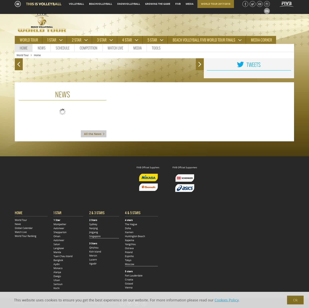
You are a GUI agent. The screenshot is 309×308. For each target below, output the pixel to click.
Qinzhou (93, 247)
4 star (127, 40)
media (189, 4)
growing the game (157, 4)
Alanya (57, 272)
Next (201, 62)
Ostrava (129, 248)
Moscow (129, 264)
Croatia (129, 279)
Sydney (93, 224)
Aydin (56, 264)
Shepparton (59, 232)
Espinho (129, 256)
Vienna (129, 287)
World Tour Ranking (25, 236)
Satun (56, 244)
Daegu (57, 276)
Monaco (57, 268)
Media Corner (261, 40)
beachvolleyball (100, 4)
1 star (51, 40)
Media (137, 48)
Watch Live (115, 48)
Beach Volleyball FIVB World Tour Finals (204, 40)
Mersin (93, 255)
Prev (18, 62)
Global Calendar (24, 228)
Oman (56, 236)
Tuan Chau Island (62, 256)
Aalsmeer (58, 228)
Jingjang (93, 232)
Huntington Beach (135, 236)
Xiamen (129, 232)
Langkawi (58, 248)
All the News (92, 134)
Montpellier (59, 224)
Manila (57, 252)
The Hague (131, 224)
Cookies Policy (227, 300)
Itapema (129, 240)
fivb (178, 4)
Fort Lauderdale (134, 275)
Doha (128, 228)
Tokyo (128, 260)
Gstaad (129, 283)
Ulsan (56, 280)
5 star (152, 40)
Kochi (56, 288)
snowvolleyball (128, 4)
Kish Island (95, 251)
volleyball (76, 4)
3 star (102, 40)
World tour (29, 40)
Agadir (93, 263)
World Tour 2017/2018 (215, 4)
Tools (156, 48)
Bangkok (58, 260)
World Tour (23, 55)
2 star (76, 40)
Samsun (57, 284)
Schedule (62, 48)
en (267, 11)
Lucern (93, 259)
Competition (88, 48)
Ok (295, 300)
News (42, 48)
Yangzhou (130, 244)
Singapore (95, 236)
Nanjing (93, 228)
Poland (129, 252)
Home (24, 48)
